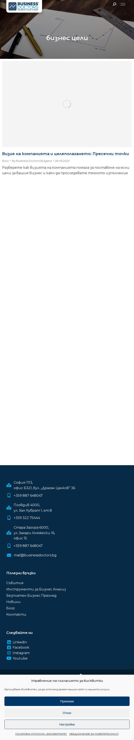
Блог (5, 160)
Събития (15, 583)
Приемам (67, 701)
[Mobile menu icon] (122, 4)
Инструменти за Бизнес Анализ (36, 589)
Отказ (67, 713)
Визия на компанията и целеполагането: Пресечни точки (65, 153)
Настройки (67, 724)
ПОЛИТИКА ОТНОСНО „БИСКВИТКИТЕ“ (41, 733)
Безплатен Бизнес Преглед (31, 596)
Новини (13, 602)
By (32, 160)
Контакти (16, 614)
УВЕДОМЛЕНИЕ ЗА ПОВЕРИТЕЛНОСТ (94, 733)
